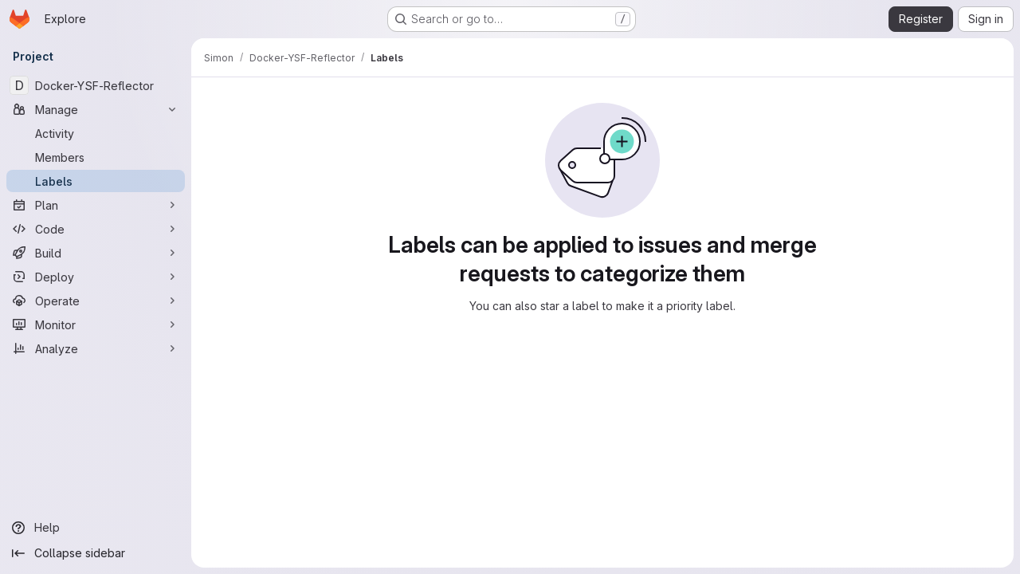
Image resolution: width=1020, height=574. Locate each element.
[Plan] (95, 205)
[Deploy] (95, 276)
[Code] (95, 229)
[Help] (95, 528)
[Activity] (95, 133)
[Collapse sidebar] (95, 553)
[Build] (95, 253)
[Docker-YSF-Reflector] (95, 85)
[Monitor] (95, 324)
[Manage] (95, 109)
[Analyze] (95, 348)
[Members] (95, 157)
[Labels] (95, 181)
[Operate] (95, 300)
